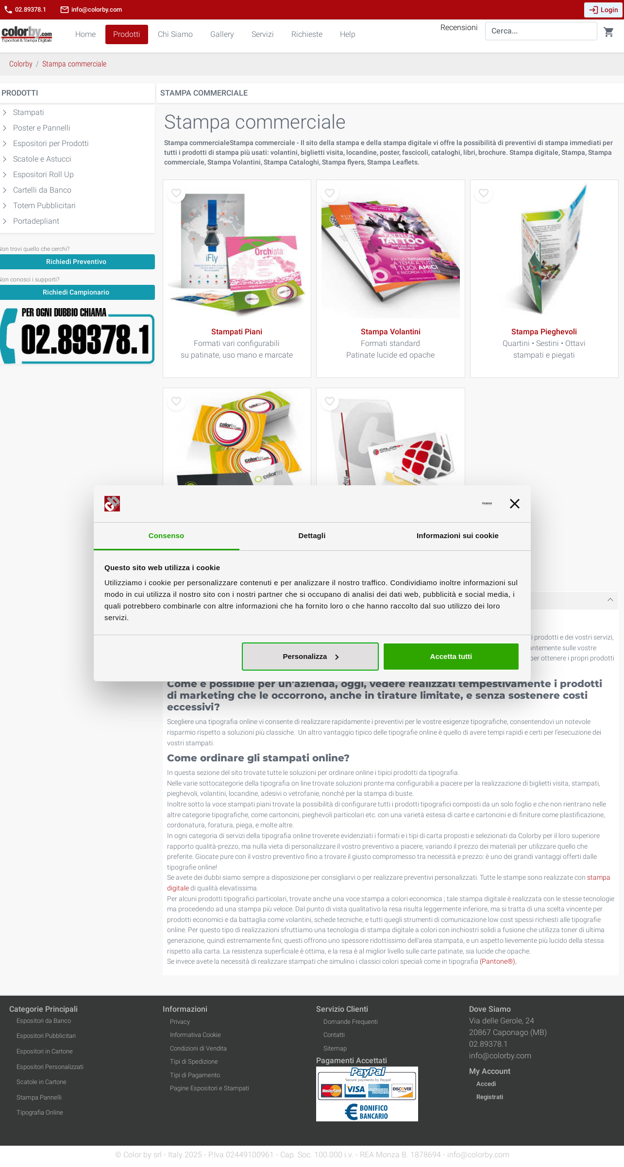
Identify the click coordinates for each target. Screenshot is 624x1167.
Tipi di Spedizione (194, 1061)
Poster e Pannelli (41, 127)
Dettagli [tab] (312, 535)
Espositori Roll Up (43, 174)
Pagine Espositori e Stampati (209, 1088)
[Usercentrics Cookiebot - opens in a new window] (449, 503)
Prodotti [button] (126, 34)
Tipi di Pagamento (195, 1075)
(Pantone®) (497, 961)
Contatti (334, 1034)
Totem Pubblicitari (44, 205)
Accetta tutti (451, 656)
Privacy (180, 1021)
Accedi (486, 1083)
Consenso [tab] (166, 535)
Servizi (263, 34)
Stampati (28, 112)
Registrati (489, 1097)
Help (347, 34)
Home (85, 34)
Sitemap (335, 1048)
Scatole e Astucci (42, 159)
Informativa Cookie (195, 1034)
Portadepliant (36, 221)
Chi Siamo (175, 34)
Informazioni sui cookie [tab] (458, 535)
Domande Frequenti (350, 1021)
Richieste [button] (306, 34)
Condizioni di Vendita (198, 1048)
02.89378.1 (24, 10)
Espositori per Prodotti (51, 143)
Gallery (222, 34)
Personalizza (311, 656)
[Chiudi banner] (515, 504)
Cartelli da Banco (42, 190)
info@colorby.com (91, 10)
